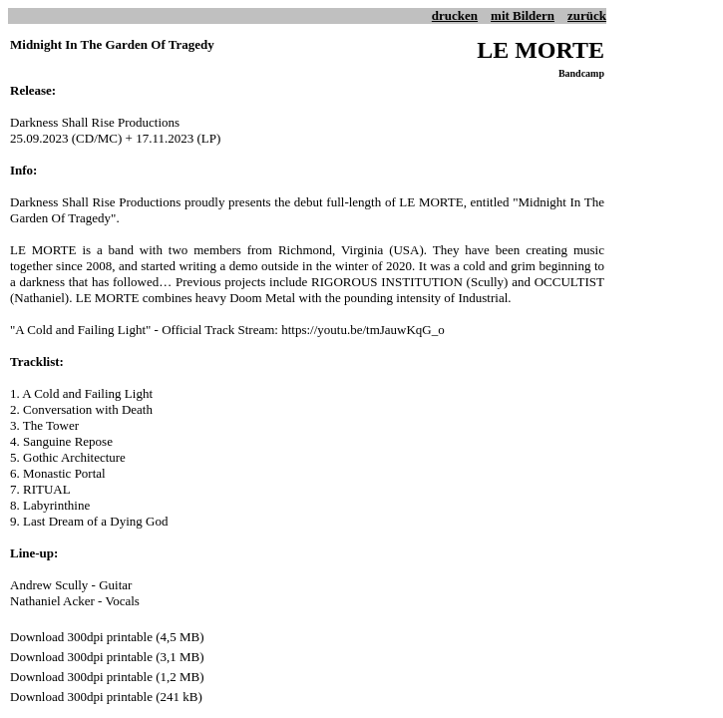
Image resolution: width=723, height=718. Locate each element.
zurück (586, 15)
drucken (455, 15)
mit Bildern (522, 15)
